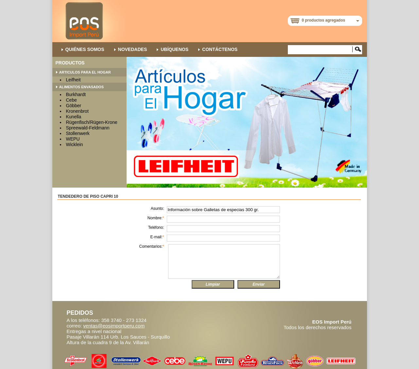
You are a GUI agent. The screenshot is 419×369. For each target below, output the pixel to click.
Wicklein (74, 144)
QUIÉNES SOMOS (84, 49)
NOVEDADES (132, 49)
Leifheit (73, 79)
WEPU (73, 139)
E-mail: (157, 237)
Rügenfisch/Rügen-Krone (91, 122)
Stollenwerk (78, 133)
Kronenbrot (77, 111)
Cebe (71, 100)
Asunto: (157, 208)
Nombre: (156, 218)
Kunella (73, 116)
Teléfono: (156, 227)
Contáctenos (219, 49)
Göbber (73, 105)
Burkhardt (76, 94)
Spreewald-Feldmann (88, 127)
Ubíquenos (174, 49)
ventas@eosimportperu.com (114, 325)
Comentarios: (151, 246)
